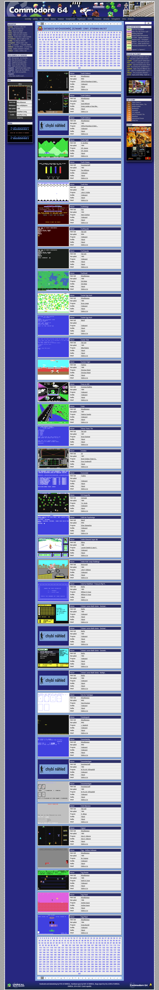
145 (70, 44)
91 (40, 39)
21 (89, 32)
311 (115, 61)
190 (74, 49)
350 (96, 65)
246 (118, 54)
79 (88, 37)
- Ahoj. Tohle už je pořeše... (17, 72)
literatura (97, 18)
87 (111, 37)
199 (107, 49)
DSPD (90, 18)
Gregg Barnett (85, 925)
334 (118, 63)
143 (62, 44)
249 (47, 56)
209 (62, 51)
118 (51, 42)
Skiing (83, 542)
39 (57, 35)
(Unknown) (84, 84)
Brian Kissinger (85, 437)
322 (74, 63)
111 (107, 39)
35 (45, 35)
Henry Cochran (85, 215)
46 (77, 35)
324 (81, 63)
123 (70, 42)
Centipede (84, 498)
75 (77, 37)
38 (54, 35)
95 (52, 39)
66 (51, 37)
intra (124, 18)
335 (40, 65)
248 (44, 56)
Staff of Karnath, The (138, 114)
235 (77, 54)
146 (74, 44)
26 (103, 32)
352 (103, 65)
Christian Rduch (86, 370)
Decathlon (135, 116)
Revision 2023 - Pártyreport (140, 39)
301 (77, 61)
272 (51, 58)
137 (40, 44)
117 (47, 42)
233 (70, 54)
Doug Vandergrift (86, 461)
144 (66, 44)
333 (115, 63)
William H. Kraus (86, 592)
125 (77, 42)
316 (51, 63)
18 (80, 32)
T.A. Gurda (84, 503)
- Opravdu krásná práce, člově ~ (139, 65)
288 (111, 58)
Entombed (135, 110)
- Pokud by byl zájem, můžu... (20, 68)
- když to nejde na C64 (18, 39)
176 (103, 46)
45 (74, 35)
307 (100, 61)
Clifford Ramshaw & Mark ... (89, 81)
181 (40, 49)
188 (66, 49)
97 (57, 39)
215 (85, 51)
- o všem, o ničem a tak (17, 51)
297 (62, 61)
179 (115, 46)
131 (100, 42)
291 (40, 61)
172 (88, 46)
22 (91, 32)
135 (115, 42)
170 (81, 46)
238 (88, 54)
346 (81, 65)
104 (81, 39)
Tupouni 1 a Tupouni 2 (138, 49)
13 (66, 32)
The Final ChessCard (138, 30)
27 (106, 32)
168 (74, 46)
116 (44, 42)
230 (59, 54)
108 (96, 39)
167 (70, 46)
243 (107, 54)
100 (66, 39)
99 (63, 39)
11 (60, 32)
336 (44, 65)
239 (92, 54)
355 (115, 65)
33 (40, 35)
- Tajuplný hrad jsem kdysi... (17, 62)
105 (85, 39)
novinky (28, 18)
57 (108, 35)
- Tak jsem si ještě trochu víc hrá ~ (138, 59)
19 (83, 32)
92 (43, 39)
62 (40, 37)
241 (100, 54)
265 (107, 56)
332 (111, 63)
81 (94, 37)
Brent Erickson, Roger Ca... (89, 459)
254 (66, 56)
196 (96, 49)
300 (74, 61)
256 (74, 56)
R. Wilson (84, 814)
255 (70, 56)
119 (55, 42)
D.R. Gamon (84, 148)
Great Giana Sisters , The (139, 104)
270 (44, 58)
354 (111, 65)
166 (66, 46)
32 (120, 32)
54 (100, 35)
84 (102, 37)
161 (47, 46)
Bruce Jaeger (85, 303)
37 (51, 35)
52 (94, 35)
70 (62, 37)
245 (115, 54)
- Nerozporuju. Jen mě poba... (18, 58)
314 (44, 63)
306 (96, 61)
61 (119, 35)
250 (51, 56)
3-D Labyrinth (136, 112)
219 (100, 51)
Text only (83, 232)
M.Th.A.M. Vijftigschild (88, 769)
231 (62, 54)
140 (51, 44)
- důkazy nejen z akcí (17, 43)
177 (107, 46)
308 (103, 61)
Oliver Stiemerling (86, 525)
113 (114, 39)
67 (54, 37)
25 (100, 32)
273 (55, 58)
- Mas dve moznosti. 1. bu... (17, 60)
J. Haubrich (84, 725)
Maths (83, 587)
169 (77, 46)
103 (77, 39)
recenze (61, 18)
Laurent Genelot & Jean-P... (89, 548)
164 (59, 46)
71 (65, 37)
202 (118, 49)
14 (69, 32)
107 (92, 39)
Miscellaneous (85, 76)
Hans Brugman (85, 703)
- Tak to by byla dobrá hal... (17, 64)
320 (66, 63)
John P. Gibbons (86, 570)
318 (59, 63)
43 (68, 35)
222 (111, 51)
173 (92, 46)
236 (81, 54)
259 (85, 56)
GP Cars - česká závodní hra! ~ (141, 43)
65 (48, 37)
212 (74, 51)
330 (103, 63)
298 (66, 61)
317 (55, 63)
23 (94, 32)
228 (51, 54)
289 (115, 58)
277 (70, 58)
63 (42, 37)
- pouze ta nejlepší (15, 31)
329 (100, 63)
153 (100, 44)
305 (92, 61)
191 (77, 49)
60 (117, 35)
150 (88, 44)
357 (79, 68)
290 (118, 58)
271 (47, 58)
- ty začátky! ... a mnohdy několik (19, 45)
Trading (83, 476)
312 (118, 61)
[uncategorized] (85, 165)
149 (85, 44)
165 (62, 46)
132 (103, 42)
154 (103, 44)
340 (59, 65)
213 (77, 51)
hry (41, 18)
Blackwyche (135, 108)
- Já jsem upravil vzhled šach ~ (139, 61)
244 (111, 54)
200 (111, 49)
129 (92, 42)
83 (100, 37)
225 (40, 54)
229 (55, 54)
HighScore (81, 18)
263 (100, 56)
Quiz (82, 209)
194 (88, 49)
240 (96, 54)
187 (62, 49)
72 (68, 37)
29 (111, 32)
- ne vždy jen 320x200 (17, 41)
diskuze (131, 18)
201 (115, 49)
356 (118, 65)
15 (71, 32)
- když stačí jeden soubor (17, 33)
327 (92, 63)
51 (91, 35)
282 (88, 58)
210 (66, 51)
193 (85, 49)
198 (103, 49)
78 (85, 37)
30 (114, 32)
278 (74, 58)
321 (70, 63)
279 (77, 58)
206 (51, 51)
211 (70, 51)
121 (62, 42)
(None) (83, 87)
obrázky (106, 18)
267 (115, 56)
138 (44, 44)
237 (85, 54)
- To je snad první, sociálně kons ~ (138, 67)
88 (114, 37)
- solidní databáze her (15, 29)
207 (55, 51)
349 (92, 65)
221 (107, 51)
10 (57, 32)
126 (81, 42)
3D (82, 454)
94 (49, 39)
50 (88, 35)
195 (92, 49)
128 (88, 42)
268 (118, 56)
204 (44, 51)
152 (96, 44)
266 (111, 56)
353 (107, 65)
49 (85, 35)
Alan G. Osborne (86, 836)
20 (86, 32)
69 (60, 37)
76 (80, 37)
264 (103, 56)
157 (115, 44)
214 (81, 51)
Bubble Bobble (136, 106)
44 (71, 35)
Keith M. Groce (85, 881)
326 (88, 63)
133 (107, 42)
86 (108, 37)
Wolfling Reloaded (137, 33)
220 (103, 51)
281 (85, 58)
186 (59, 49)
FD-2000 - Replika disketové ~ (141, 37)
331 (107, 63)
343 (70, 65)
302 (81, 61)
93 (46, 39)
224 (118, 51)
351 (100, 65)
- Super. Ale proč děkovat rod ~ (139, 69)
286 (103, 58)
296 (59, 61)
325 (85, 63)
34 (42, 35)
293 (47, 61)
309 (107, 61)
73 (71, 37)
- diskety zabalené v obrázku (18, 49)
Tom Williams (85, 170)
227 (47, 54)
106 (88, 39)
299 (70, 61)
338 (51, 65)
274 (59, 58)
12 (63, 32)
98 (60, 39)
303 (85, 61)
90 (119, 37)
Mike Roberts (85, 348)
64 (45, 37)
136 (118, 42)
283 (92, 58)
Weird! (83, 320)
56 (105, 35)
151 (92, 44)
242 (103, 54)
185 (55, 49)
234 (74, 54)
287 (107, 58)
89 (117, 37)
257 (77, 56)
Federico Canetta (86, 414)
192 (81, 49)
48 (82, 35)
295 (55, 61)
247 (40, 56)
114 (118, 39)
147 (77, 44)
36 (48, 35)
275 (62, 58)
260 (88, 56)
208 (59, 51)
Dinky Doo (135, 120)
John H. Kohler (85, 192)
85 (105, 37)
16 (74, 32)
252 (59, 56)
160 (44, 46)
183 (47, 49)
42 (65, 35)
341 (62, 65)
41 (62, 35)
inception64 (70, 18)
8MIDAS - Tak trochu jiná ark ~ (141, 41)
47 (80, 35)
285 (100, 58)
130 (96, 42)
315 (47, 63)
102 (73, 39)
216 (88, 51)
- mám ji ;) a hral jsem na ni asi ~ (138, 63)
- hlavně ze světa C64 (17, 27)
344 (74, 65)
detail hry (20, 118)
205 (47, 51)
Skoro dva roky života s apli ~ (140, 32)
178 (111, 46)
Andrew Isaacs (85, 903)
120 (59, 42)
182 (44, 49)
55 (102, 35)
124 (74, 42)
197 (100, 49)
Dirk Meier (84, 281)
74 (74, 37)
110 (103, 39)
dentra (53, 18)
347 (85, 65)
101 (70, 39)
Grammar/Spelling (86, 387)
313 (40, 63)
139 (47, 44)
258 (81, 56)
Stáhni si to (84, 89)
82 (97, 37)
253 (62, 56)
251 (55, 56)
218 (96, 51)
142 (59, 44)
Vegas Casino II (136, 102)
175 (100, 46)
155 (107, 44)
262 (96, 56)
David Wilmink (85, 104)
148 (81, 44)
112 (111, 39)
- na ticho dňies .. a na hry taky (20, 47)
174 (96, 46)
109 (100, 39)
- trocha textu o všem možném (19, 37)
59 (114, 35)
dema (46, 18)
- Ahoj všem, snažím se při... (16, 76)
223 (115, 51)
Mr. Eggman (84, 858)
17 (77, 32)
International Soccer (138, 118)
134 (111, 42)
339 (55, 65)
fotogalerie (116, 18)
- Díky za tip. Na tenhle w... (19, 70)
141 (55, 44)
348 (88, 65)
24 (97, 32)
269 (40, 58)
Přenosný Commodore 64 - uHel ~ (141, 46)
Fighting (83, 365)
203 (40, 51)
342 (66, 65)
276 (66, 58)
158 (118, 44)
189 (70, 49)
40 (60, 35)
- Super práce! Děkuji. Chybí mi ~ (138, 75)
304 (88, 61)
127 (85, 42)
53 (97, 35)
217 (92, 51)
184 (51, 49)
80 (91, 37)
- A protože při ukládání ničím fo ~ (139, 57)
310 (111, 61)
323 (77, 63)
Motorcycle (84, 564)
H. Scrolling (84, 143)
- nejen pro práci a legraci (17, 35)
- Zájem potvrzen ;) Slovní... (17, 66)
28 (109, 32)
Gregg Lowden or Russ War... (89, 106)
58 (111, 35)
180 (118, 46)
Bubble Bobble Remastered (140, 35)
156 (111, 44)
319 (62, 63)
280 (81, 58)
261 (92, 56)
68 (57, 37)
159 (40, 46)
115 (40, 42)
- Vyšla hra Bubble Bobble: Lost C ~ (139, 71)
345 (77, 65)
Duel (82, 187)
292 (44, 61)
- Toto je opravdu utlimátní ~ (138, 73)
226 (44, 54)
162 (51, 46)
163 (55, 46)
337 (47, 65)
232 (66, 54)
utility (35, 18)
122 (66, 42)
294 (51, 61)
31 (117, 32)
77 (82, 37)
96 (55, 39)
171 (85, 46)
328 (96, 63)
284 (96, 58)
